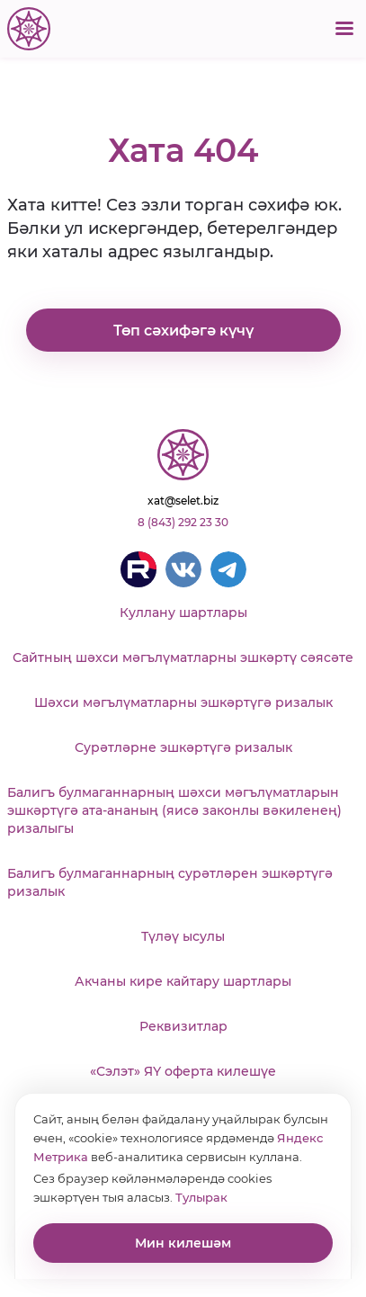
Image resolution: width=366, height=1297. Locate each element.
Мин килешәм (183, 1243)
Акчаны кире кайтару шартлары (183, 981)
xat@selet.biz (183, 500)
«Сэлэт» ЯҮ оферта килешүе (183, 1071)
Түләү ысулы (183, 936)
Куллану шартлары (183, 612)
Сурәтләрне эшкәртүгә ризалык (183, 747)
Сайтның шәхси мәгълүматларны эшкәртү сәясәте (183, 657)
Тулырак (201, 1197)
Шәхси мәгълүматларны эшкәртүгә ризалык (183, 702)
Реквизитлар (183, 1026)
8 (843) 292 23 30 (183, 522)
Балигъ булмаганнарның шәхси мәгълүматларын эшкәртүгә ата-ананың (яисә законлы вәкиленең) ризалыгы (174, 810)
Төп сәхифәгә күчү (183, 330)
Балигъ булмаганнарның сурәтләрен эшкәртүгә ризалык (170, 882)
